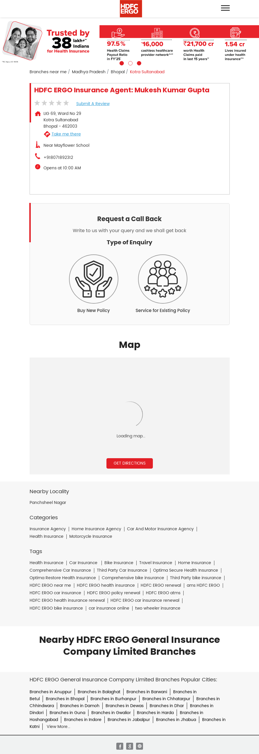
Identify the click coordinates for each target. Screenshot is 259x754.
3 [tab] (138, 62)
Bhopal (118, 72)
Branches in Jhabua (176, 719)
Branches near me (48, 72)
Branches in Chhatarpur (166, 699)
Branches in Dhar (167, 705)
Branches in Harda (155, 712)
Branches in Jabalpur (129, 719)
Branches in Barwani (146, 692)
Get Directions (130, 463)
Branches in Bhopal (65, 699)
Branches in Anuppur (51, 692)
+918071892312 (58, 158)
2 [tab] (129, 62)
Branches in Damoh (79, 705)
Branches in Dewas (125, 705)
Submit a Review (93, 103)
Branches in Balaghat (99, 692)
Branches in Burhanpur (113, 699)
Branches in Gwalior (111, 712)
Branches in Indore (83, 719)
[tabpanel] (129, 41)
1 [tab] (120, 62)
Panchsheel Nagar (48, 502)
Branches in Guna (67, 712)
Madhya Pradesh (89, 72)
